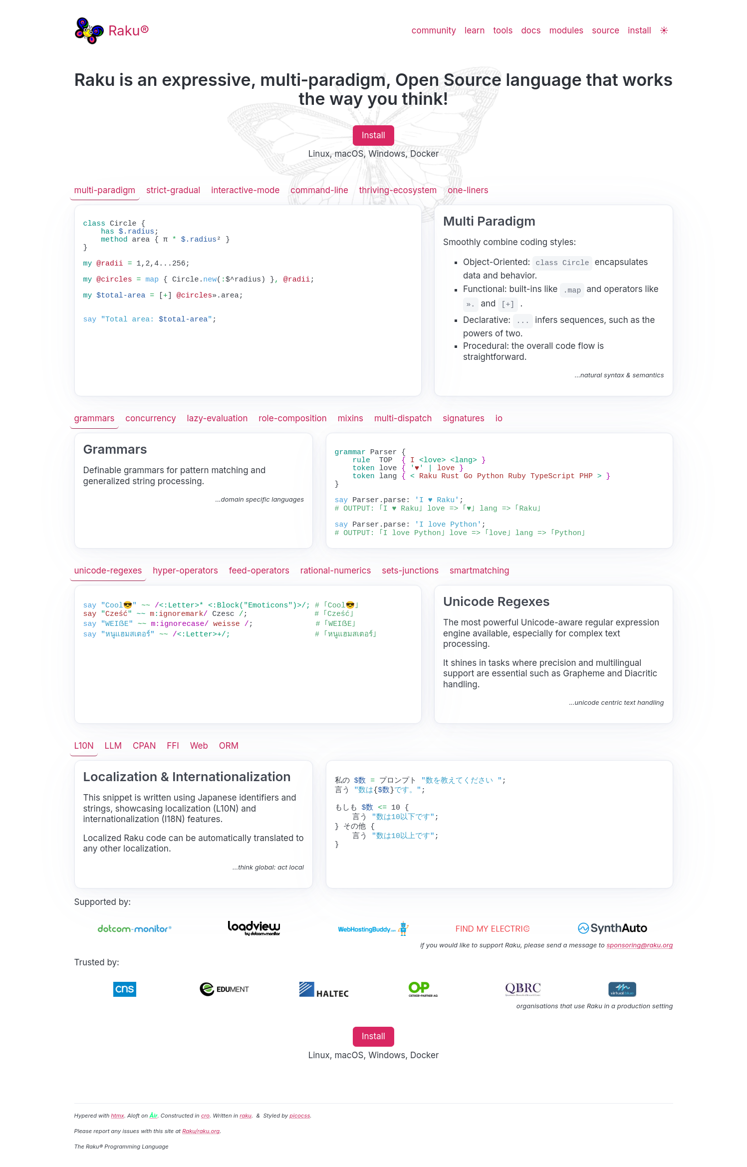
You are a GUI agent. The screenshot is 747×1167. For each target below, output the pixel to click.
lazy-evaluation (217, 418)
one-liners (468, 190)
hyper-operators (185, 571)
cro (205, 1115)
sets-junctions (410, 571)
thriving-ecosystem (398, 190)
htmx (117, 1115)
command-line (319, 190)
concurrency (150, 418)
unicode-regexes (108, 571)
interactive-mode (245, 190)
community (434, 30)
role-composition (292, 418)
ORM (229, 746)
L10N (84, 746)
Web (199, 746)
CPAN (144, 746)
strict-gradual (173, 190)
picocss (299, 1115)
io (499, 418)
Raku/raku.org (201, 1131)
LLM (113, 746)
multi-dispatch (403, 418)
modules (566, 30)
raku (245, 1115)
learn (475, 30)
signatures (464, 418)
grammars (94, 418)
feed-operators (259, 571)
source (605, 30)
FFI (173, 746)
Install (373, 135)
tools (503, 30)
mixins (350, 418)
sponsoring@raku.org (639, 945)
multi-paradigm (105, 190)
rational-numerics (335, 571)
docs (530, 30)
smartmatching (479, 571)
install (639, 30)
